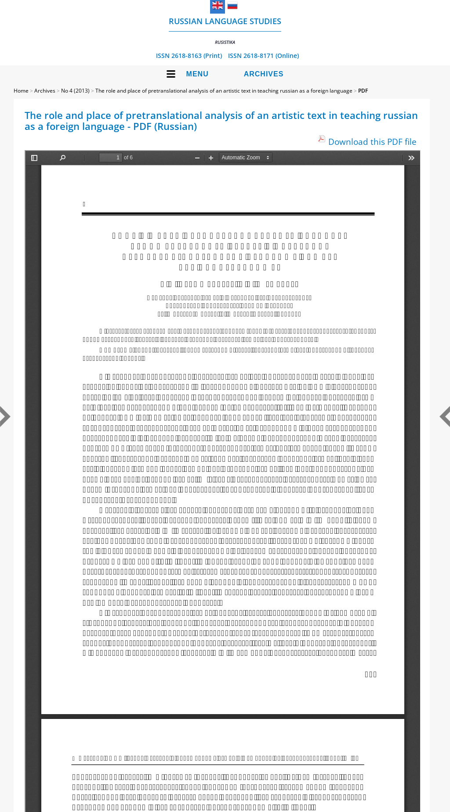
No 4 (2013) (75, 90)
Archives (264, 74)
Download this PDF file (372, 141)
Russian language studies (225, 30)
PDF (363, 90)
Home (21, 90)
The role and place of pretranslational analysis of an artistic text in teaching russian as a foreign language (223, 90)
